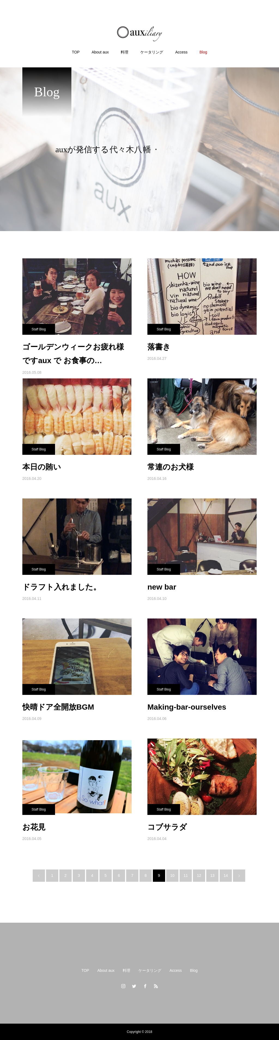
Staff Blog (39, 329)
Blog (194, 970)
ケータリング (149, 970)
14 (226, 875)
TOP (85, 970)
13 (212, 875)
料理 (126, 970)
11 (186, 875)
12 (199, 875)
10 (172, 875)
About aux (105, 970)
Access (175, 970)
